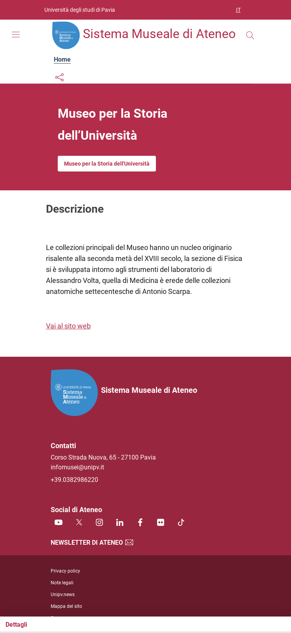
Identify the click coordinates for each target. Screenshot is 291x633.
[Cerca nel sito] (250, 35)
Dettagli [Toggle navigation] (16, 624)
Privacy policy (65, 571)
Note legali (62, 583)
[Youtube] (58, 523)
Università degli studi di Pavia (79, 10)
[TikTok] (181, 523)
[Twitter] (79, 523)
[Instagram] (99, 523)
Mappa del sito (66, 606)
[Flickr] (160, 523)
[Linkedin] (120, 523)
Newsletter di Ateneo (92, 542)
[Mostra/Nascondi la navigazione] (15, 34)
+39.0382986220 (74, 479)
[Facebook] (140, 523)
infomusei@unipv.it (77, 467)
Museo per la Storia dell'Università (107, 164)
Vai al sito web (68, 326)
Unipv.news (63, 594)
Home (62, 59)
